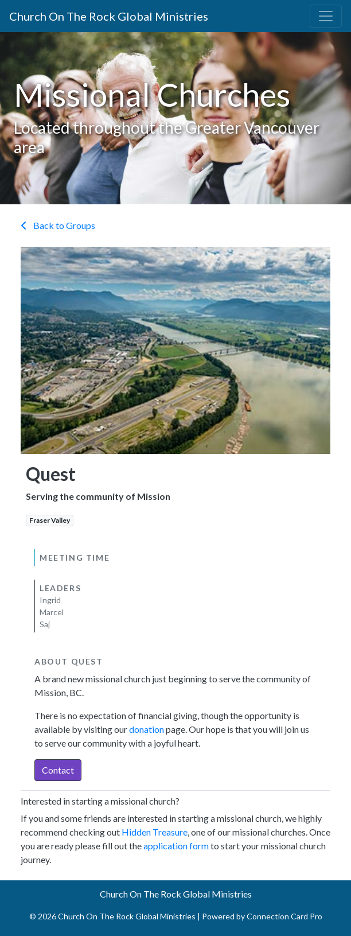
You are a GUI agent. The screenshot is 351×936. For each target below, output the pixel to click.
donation (146, 729)
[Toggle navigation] (326, 16)
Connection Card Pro (284, 916)
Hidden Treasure (155, 831)
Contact (58, 769)
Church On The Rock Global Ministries (108, 16)
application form (176, 845)
